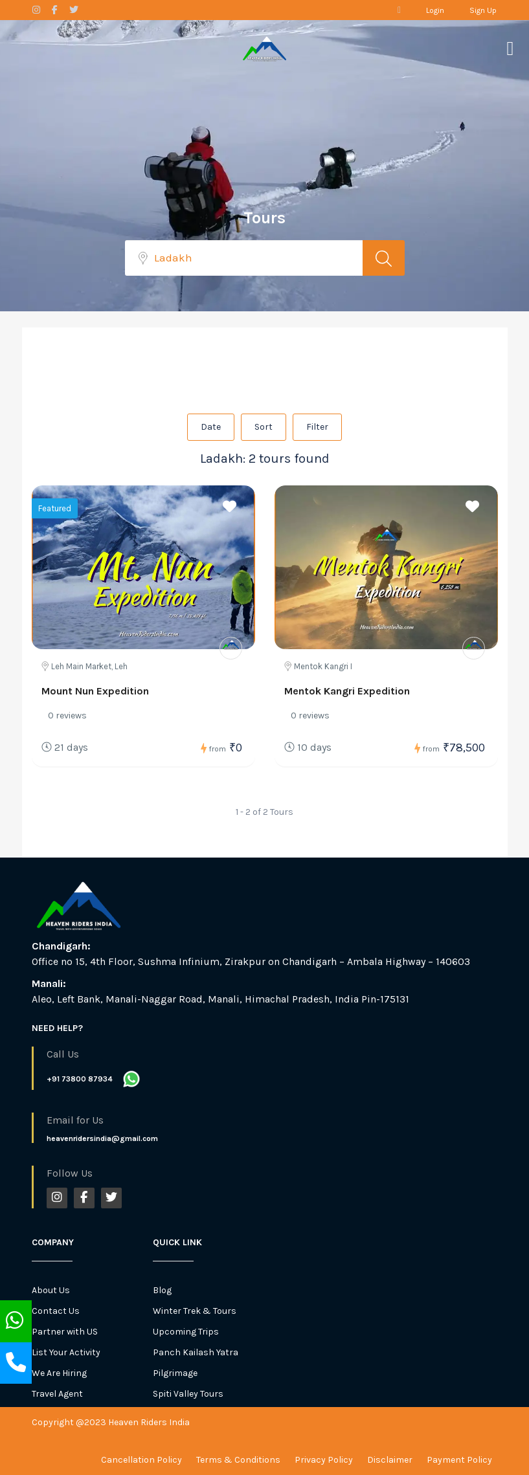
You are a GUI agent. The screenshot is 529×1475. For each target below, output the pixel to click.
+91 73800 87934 (80, 1078)
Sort (263, 426)
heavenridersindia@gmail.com (102, 1138)
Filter (317, 426)
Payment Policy (459, 1459)
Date (211, 426)
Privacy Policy (324, 1459)
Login (435, 10)
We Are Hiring (59, 1373)
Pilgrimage (175, 1373)
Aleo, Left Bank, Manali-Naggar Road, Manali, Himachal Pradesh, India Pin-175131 (220, 999)
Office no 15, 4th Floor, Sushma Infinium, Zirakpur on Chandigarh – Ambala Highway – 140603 (251, 961)
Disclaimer (389, 1459)
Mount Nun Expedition (95, 691)
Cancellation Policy (141, 1459)
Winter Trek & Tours (194, 1310)
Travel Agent (57, 1393)
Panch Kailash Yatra (195, 1352)
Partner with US (65, 1331)
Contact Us (56, 1310)
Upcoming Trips (186, 1331)
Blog (162, 1290)
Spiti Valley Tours (188, 1393)
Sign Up (483, 10)
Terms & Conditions (238, 1459)
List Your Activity (66, 1352)
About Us (51, 1290)
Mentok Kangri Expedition (347, 691)
